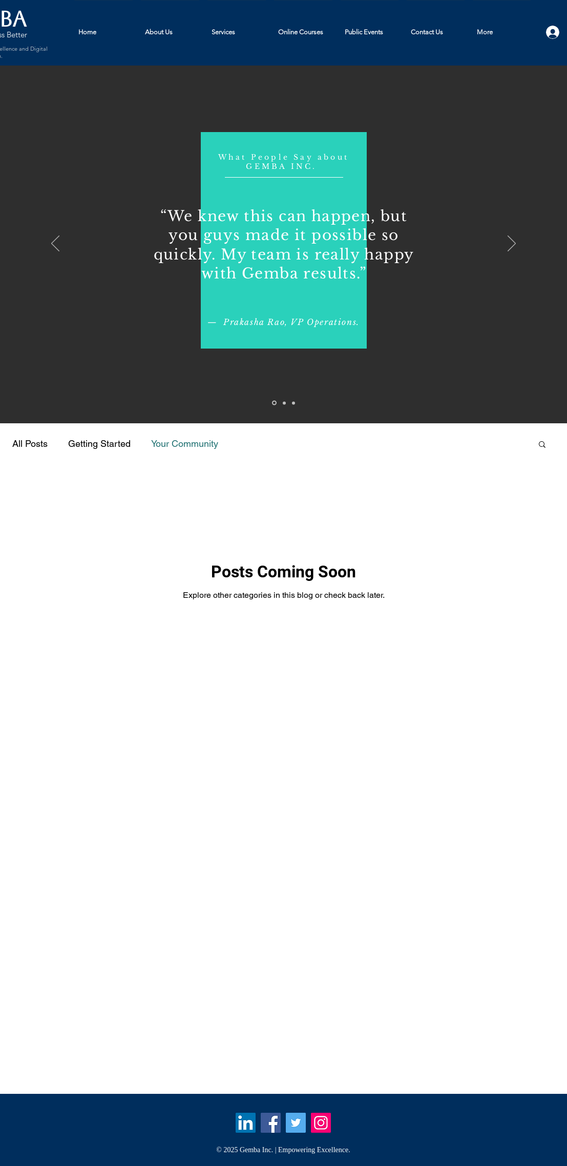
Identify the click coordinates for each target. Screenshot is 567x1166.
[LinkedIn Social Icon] (246, 1123)
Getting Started (99, 443)
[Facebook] (271, 1123)
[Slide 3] (293, 402)
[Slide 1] (274, 403)
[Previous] (55, 244)
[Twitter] (296, 1123)
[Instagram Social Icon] (321, 1123)
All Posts (30, 443)
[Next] (512, 244)
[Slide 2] (284, 402)
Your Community (184, 443)
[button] (542, 445)
